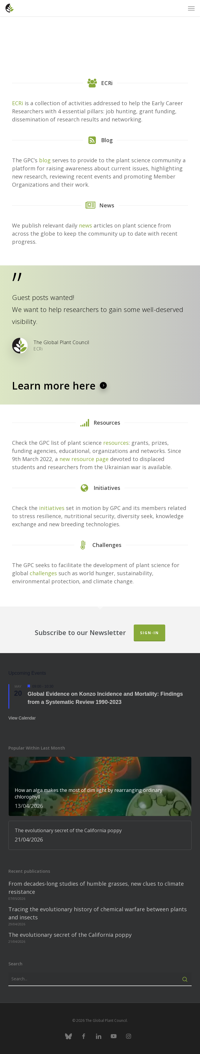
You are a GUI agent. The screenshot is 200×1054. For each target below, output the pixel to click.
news (85, 225)
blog (45, 160)
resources (116, 442)
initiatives (51, 508)
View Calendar (22, 718)
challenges (43, 573)
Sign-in (149, 632)
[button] (191, 8)
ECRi (17, 103)
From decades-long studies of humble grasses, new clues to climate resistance (96, 887)
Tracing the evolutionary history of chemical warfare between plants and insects (97, 913)
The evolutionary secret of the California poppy (70, 934)
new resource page (84, 459)
